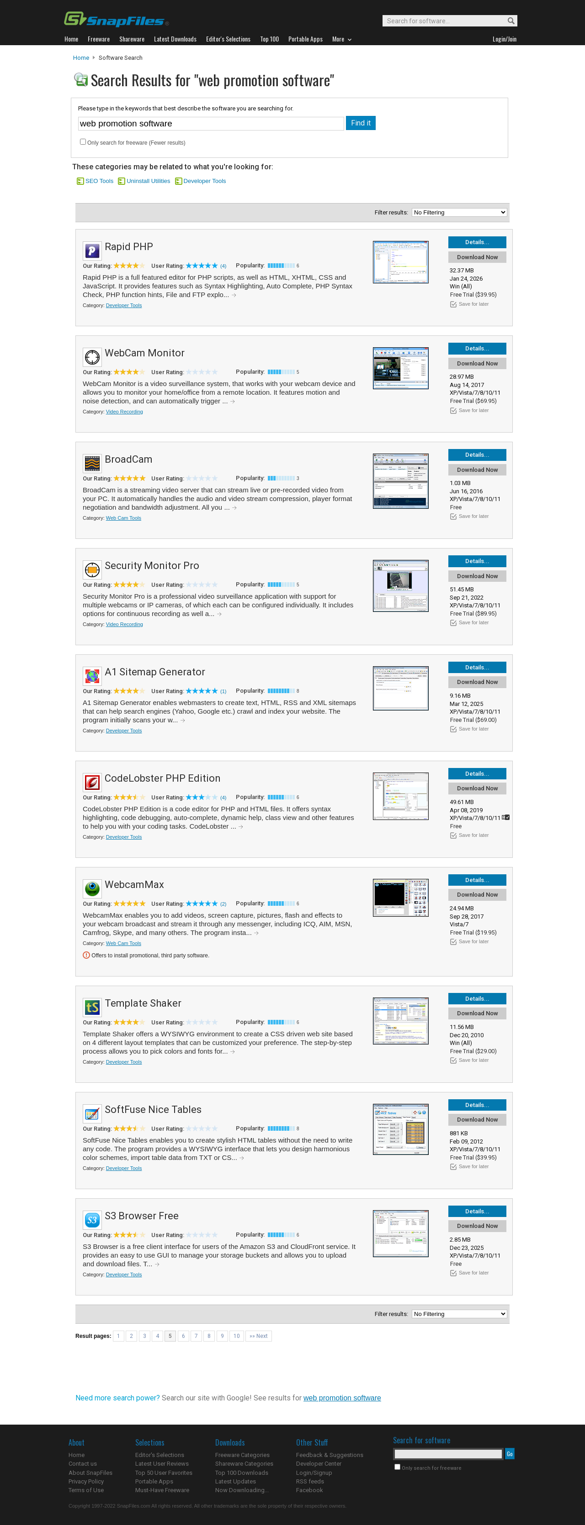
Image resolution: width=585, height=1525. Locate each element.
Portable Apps (154, 1481)
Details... (477, 242)
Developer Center (318, 1463)
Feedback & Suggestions (329, 1455)
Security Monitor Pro (152, 565)
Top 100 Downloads (241, 1472)
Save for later (474, 304)
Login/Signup (314, 1472)
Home (81, 57)
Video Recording (124, 411)
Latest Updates (235, 1481)
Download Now (477, 257)
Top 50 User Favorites (163, 1472)
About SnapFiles (90, 1472)
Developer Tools (205, 181)
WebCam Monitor (145, 353)
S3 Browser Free (142, 1216)
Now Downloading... (242, 1490)
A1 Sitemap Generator (155, 672)
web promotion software (342, 1398)
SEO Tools (99, 181)
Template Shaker (143, 1003)
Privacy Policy (86, 1481)
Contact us (83, 1463)
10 (237, 1336)
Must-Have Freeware (162, 1490)
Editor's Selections (159, 1455)
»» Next (259, 1336)
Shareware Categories (244, 1463)
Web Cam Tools (123, 518)
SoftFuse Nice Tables (153, 1109)
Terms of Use (86, 1490)
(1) (223, 691)
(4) (223, 266)
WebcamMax (134, 884)
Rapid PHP (129, 246)
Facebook (309, 1490)
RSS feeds (310, 1481)
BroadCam (129, 459)
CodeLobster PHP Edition (163, 778)
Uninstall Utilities (148, 181)
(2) (223, 904)
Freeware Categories (242, 1455)
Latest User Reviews (162, 1463)
